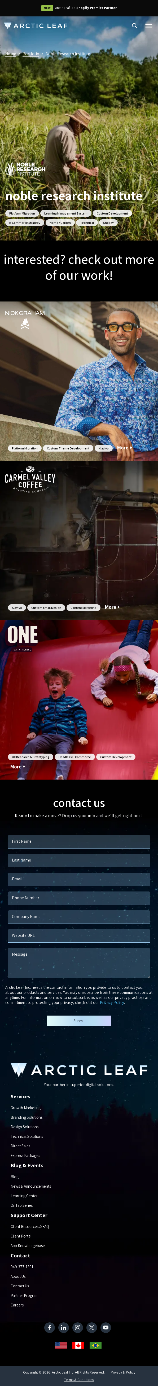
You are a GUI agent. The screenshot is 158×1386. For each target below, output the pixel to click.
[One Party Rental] (79, 700)
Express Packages (25, 1155)
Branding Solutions (26, 1117)
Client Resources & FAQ (30, 1226)
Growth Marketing (26, 1107)
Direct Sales (20, 1145)
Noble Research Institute (68, 53)
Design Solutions (24, 1126)
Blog (15, 1176)
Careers (17, 1305)
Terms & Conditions (79, 1379)
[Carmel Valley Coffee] (79, 540)
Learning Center (24, 1195)
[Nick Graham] (79, 381)
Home (10, 53)
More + (124, 447)
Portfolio (31, 53)
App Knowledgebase (28, 1245)
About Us (18, 1276)
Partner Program (24, 1295)
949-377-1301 (22, 1266)
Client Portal (21, 1236)
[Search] (134, 26)
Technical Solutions (27, 1136)
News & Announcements (31, 1186)
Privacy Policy (112, 1002)
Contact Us (20, 1285)
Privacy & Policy (123, 1372)
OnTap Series (22, 1205)
